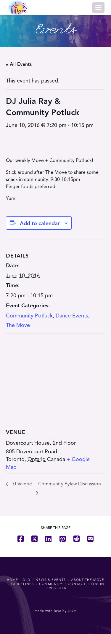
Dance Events (72, 315)
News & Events (51, 580)
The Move (18, 325)
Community (50, 584)
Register (58, 588)
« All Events (19, 64)
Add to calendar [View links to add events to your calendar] (40, 223)
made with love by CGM (56, 611)
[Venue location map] (55, 376)
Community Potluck (29, 315)
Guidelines (22, 584)
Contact (77, 584)
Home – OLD (18, 580)
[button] (98, 7)
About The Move (87, 580)
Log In (97, 584)
